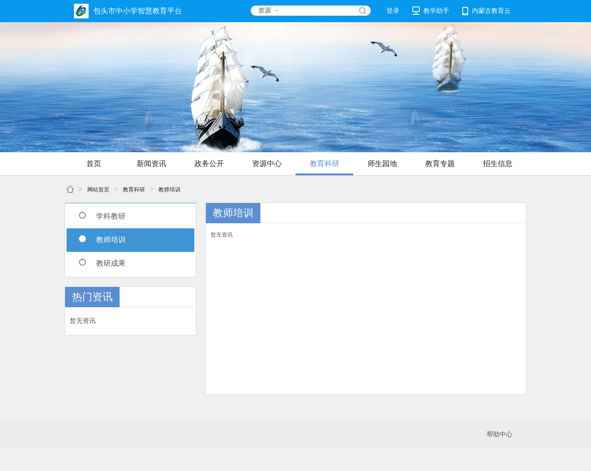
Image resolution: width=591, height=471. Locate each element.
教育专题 (440, 163)
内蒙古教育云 (486, 11)
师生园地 (382, 163)
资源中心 (267, 163)
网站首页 (98, 189)
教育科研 (324, 163)
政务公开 (209, 163)
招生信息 (498, 163)
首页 (93, 163)
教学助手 (430, 10)
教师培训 (169, 189)
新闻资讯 (151, 163)
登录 (392, 10)
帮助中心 (500, 434)
